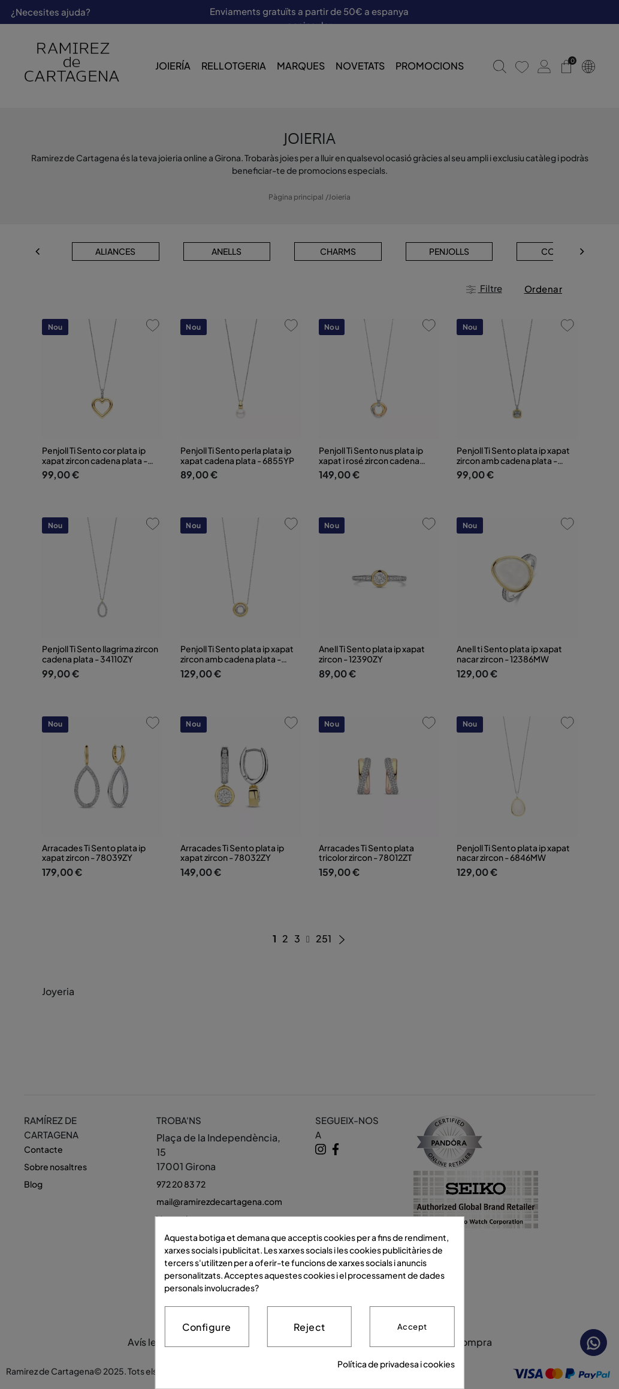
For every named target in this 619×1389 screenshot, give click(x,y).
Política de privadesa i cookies (396, 1363)
